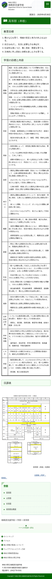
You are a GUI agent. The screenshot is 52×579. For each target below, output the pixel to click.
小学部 (8, 498)
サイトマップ (9, 537)
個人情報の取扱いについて (14, 545)
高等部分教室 (11, 509)
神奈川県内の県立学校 (12, 558)
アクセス (7, 541)
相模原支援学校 (8, 520)
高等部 (8, 493)
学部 (6, 486)
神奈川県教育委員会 (11, 553)
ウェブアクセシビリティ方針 (14, 549)
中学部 (8, 504)
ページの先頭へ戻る (26, 528)
